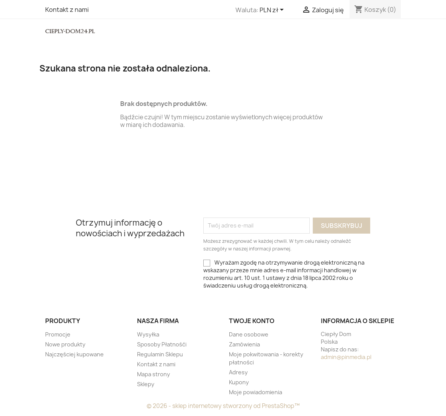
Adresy (238, 372)
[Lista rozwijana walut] (273, 10)
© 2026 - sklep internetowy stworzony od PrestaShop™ (223, 406)
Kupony (239, 382)
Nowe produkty (65, 344)
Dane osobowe (248, 334)
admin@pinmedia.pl (346, 357)
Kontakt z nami (67, 9)
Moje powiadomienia (255, 392)
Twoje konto (251, 321)
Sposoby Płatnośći (161, 344)
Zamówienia (244, 344)
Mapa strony (153, 374)
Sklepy (145, 384)
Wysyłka (148, 334)
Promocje (57, 334)
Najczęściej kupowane (74, 354)
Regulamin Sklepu (160, 354)
